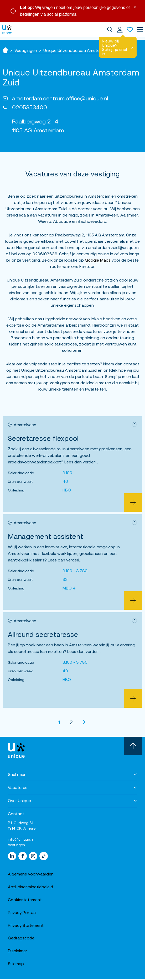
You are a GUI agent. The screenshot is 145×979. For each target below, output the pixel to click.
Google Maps (98, 260)
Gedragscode (21, 937)
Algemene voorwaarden (31, 874)
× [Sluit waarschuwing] (135, 6)
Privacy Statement (26, 925)
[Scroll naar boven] (133, 746)
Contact (16, 813)
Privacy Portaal (22, 912)
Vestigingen (25, 50)
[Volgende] (84, 722)
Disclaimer (17, 950)
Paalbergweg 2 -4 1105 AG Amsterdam (38, 126)
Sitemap (16, 963)
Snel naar (16, 774)
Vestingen (16, 845)
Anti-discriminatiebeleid (30, 886)
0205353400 (29, 107)
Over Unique (19, 800)
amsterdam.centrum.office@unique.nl (60, 98)
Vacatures (17, 787)
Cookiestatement (25, 899)
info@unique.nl (21, 839)
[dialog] (110, 29)
